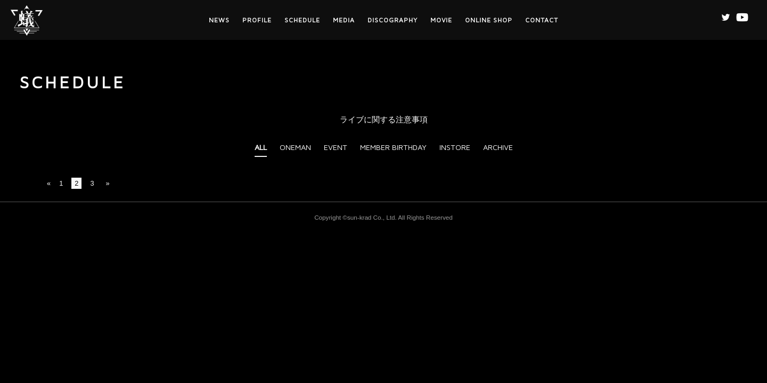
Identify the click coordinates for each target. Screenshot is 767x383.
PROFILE (257, 20)
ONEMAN (295, 147)
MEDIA (344, 20)
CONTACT (541, 20)
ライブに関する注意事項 (384, 119)
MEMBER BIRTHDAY (393, 147)
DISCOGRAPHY (393, 20)
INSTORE (454, 147)
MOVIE (441, 20)
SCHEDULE (302, 20)
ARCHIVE (498, 147)
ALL (261, 147)
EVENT (335, 147)
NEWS (219, 20)
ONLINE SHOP (488, 20)
